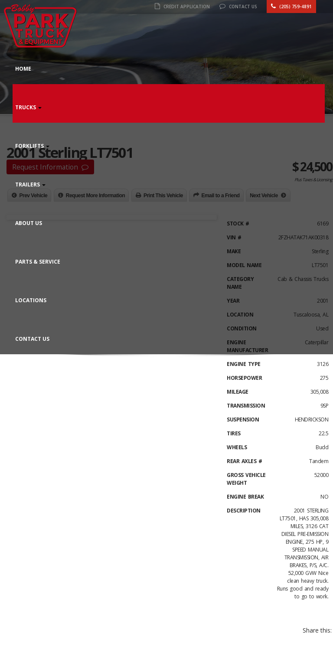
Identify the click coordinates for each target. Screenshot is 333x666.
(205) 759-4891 (291, 6)
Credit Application (182, 6)
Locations (30, 300)
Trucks (28, 107)
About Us (28, 223)
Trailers (30, 184)
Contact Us (238, 6)
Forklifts (32, 146)
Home (23, 68)
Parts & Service (37, 261)
